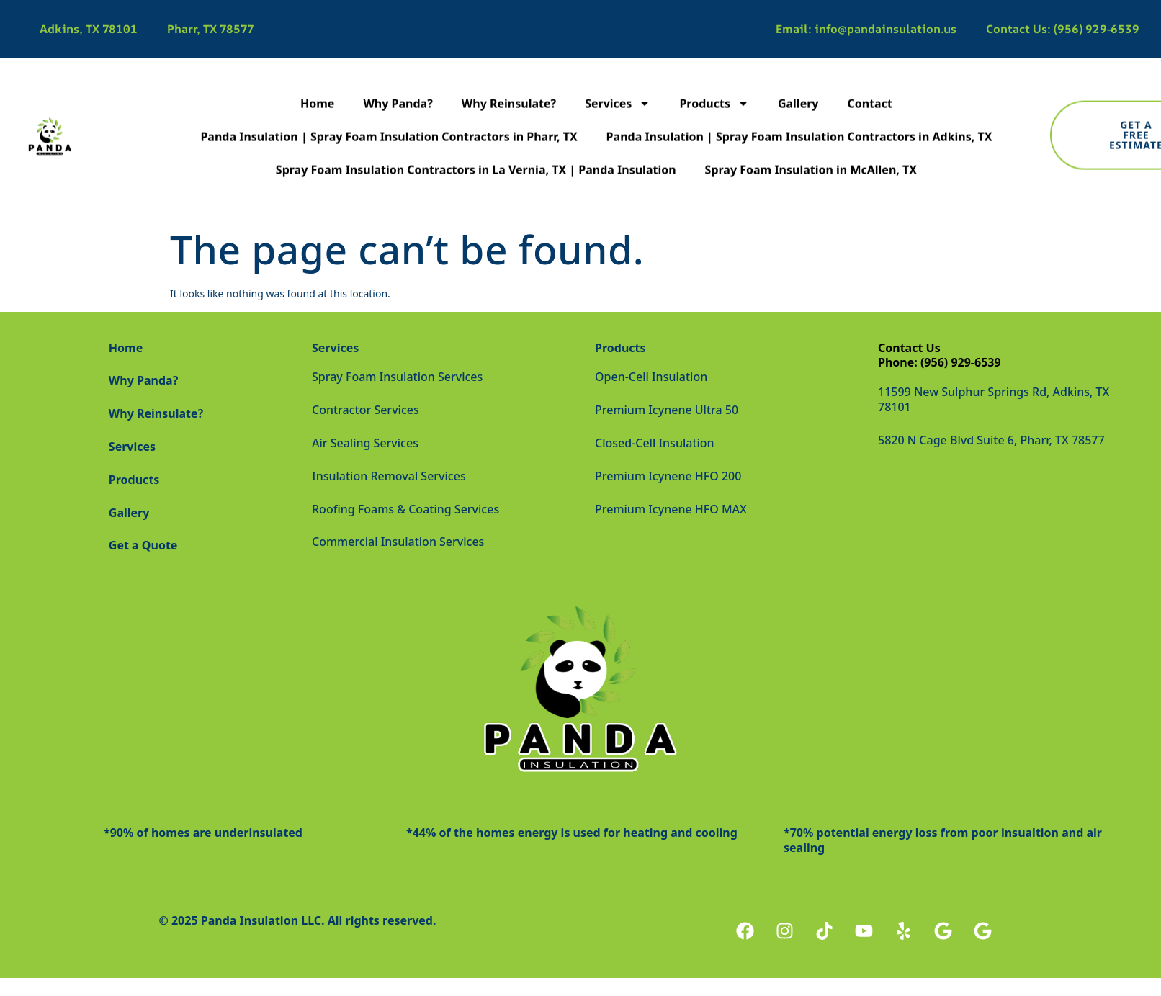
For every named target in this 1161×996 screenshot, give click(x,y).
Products (714, 91)
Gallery (798, 91)
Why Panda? (397, 91)
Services (617, 91)
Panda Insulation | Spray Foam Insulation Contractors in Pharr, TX (388, 124)
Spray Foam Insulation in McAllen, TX (811, 157)
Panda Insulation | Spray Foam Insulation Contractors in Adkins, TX (799, 124)
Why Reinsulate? (509, 91)
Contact (869, 91)
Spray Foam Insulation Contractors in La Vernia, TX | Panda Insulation (476, 157)
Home (317, 91)
